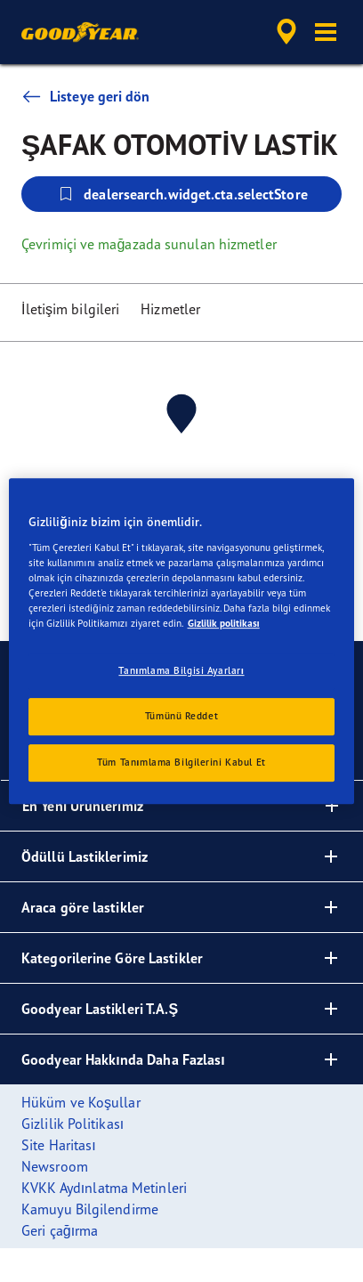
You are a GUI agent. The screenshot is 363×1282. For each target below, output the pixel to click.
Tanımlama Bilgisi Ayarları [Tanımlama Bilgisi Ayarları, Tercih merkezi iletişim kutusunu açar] (181, 670)
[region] (181, 641)
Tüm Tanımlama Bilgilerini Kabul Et (181, 762)
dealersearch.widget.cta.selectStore (181, 194)
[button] (326, 32)
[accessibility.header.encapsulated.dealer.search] (286, 32)
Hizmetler (170, 309)
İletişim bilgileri (70, 309)
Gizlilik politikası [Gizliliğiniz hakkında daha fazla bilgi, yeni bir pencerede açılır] (224, 623)
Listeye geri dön (85, 96)
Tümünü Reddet (181, 716)
